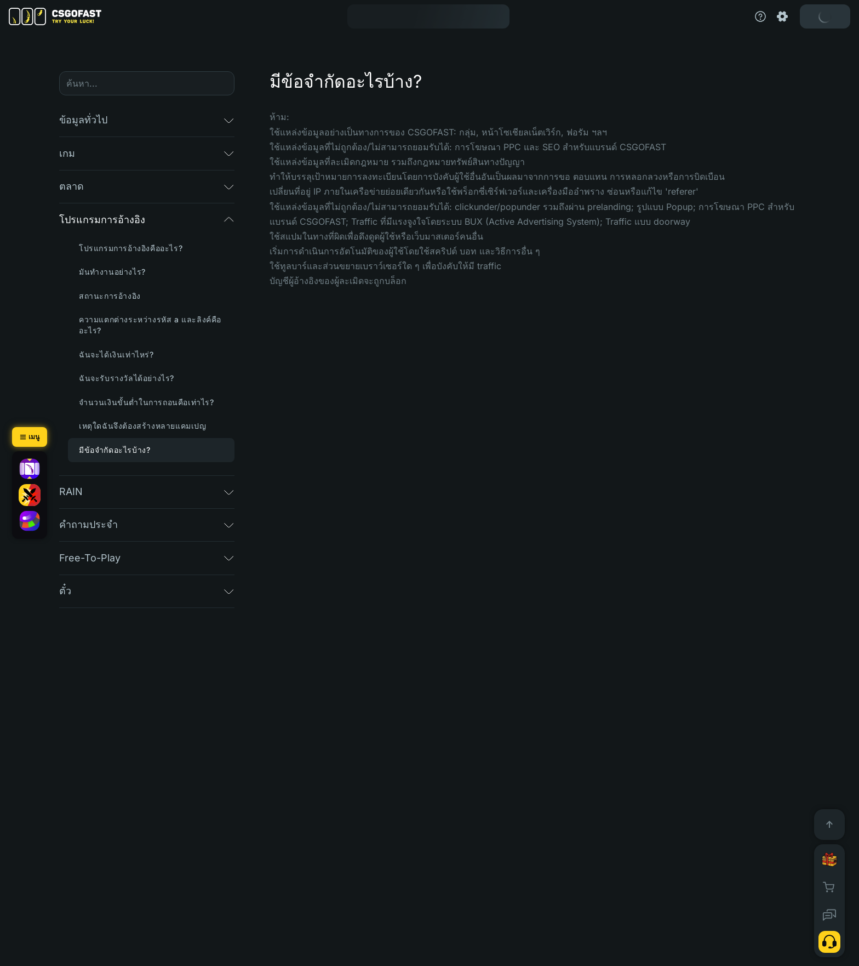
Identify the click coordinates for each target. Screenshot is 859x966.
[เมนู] (29, 437)
